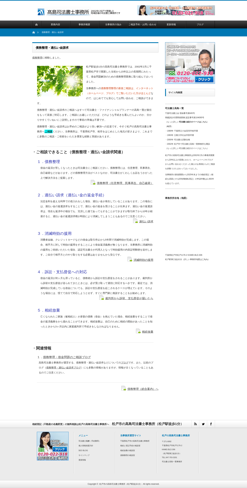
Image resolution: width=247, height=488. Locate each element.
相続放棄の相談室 (127, 450)
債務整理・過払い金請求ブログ (63, 367)
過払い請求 (146, 221)
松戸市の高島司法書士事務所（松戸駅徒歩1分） (120, 484)
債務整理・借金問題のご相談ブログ (67, 357)
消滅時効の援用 (143, 259)
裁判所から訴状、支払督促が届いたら (129, 298)
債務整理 (37, 57)
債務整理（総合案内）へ (142, 388)
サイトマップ (84, 455)
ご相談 (48, 131)
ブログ (124, 362)
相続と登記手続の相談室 (130, 446)
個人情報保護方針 (86, 446)
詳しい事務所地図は (196, 259)
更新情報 (82, 460)
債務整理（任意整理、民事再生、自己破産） (125, 183)
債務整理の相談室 (127, 455)
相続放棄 (147, 331)
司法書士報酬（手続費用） (89, 441)
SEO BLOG (83, 450)
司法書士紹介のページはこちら (193, 122)
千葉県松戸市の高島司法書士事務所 (134, 441)
